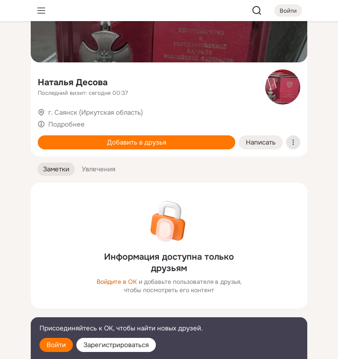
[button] (56, 169)
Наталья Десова (73, 82)
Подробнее (66, 124)
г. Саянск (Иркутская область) (95, 112)
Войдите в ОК (117, 282)
